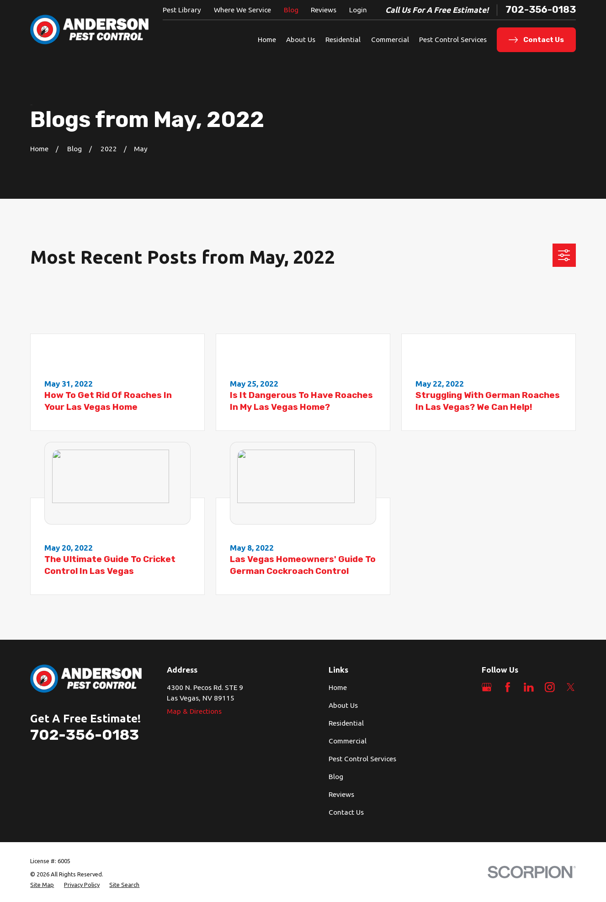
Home (338, 687)
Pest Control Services (362, 759)
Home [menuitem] (267, 39)
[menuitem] (42, 885)
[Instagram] (550, 687)
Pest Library (182, 10)
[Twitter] (571, 687)
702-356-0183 (540, 9)
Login (358, 10)
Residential (346, 723)
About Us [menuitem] (300, 39)
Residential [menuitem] (343, 39)
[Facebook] (508, 687)
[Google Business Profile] (487, 687)
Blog (291, 10)
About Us (343, 705)
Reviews (323, 10)
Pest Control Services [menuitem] (453, 39)
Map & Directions (194, 711)
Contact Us (346, 812)
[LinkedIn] (529, 687)
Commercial (348, 741)
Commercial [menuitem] (390, 39)
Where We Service (242, 10)
